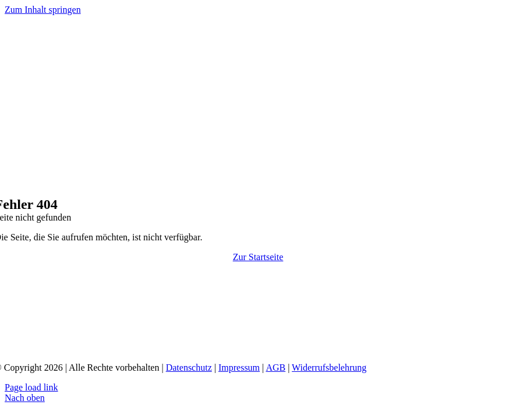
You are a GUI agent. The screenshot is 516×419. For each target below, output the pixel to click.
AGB (275, 367)
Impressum (239, 367)
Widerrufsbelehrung (329, 367)
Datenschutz (189, 367)
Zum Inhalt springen (43, 10)
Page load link (31, 387)
